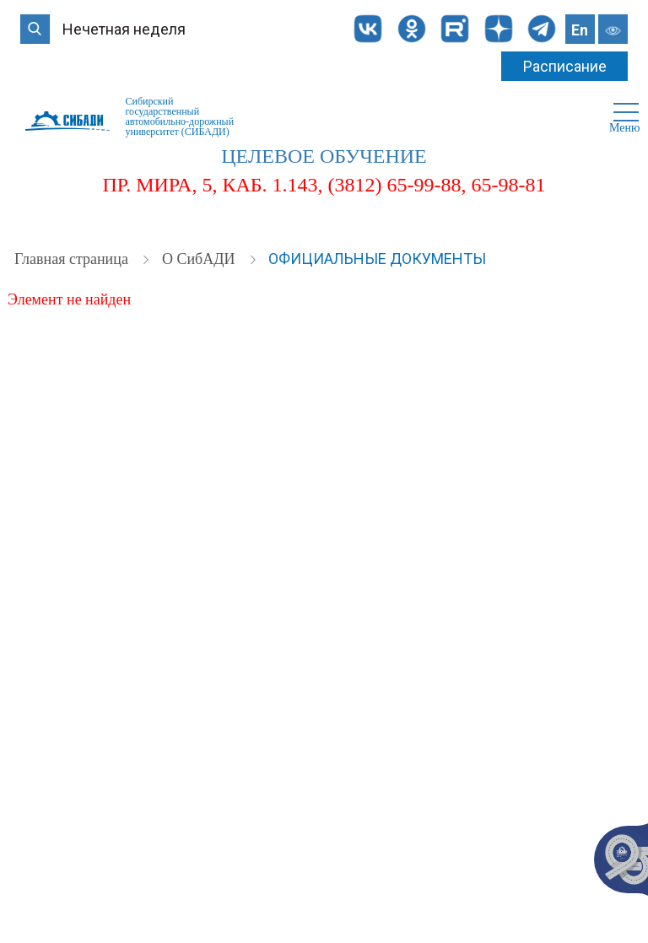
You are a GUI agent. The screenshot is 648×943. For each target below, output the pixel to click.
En (579, 30)
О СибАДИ (200, 259)
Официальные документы (377, 258)
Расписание (565, 66)
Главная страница (73, 259)
